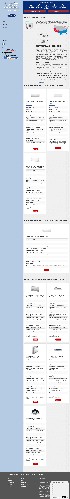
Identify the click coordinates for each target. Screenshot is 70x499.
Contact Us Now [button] (35, 11)
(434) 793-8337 (41, 82)
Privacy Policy (24, 484)
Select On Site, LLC (47, 494)
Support (5, 30)
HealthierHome (54, 6)
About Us (5, 40)
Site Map (10, 486)
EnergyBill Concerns (47, 6)
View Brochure (29, 105)
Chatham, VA (49, 485)
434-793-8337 (42, 479)
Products (5, 24)
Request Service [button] (58, 11)
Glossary (23, 486)
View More (35, 149)
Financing (5, 37)
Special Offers (6, 34)
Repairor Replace (39, 6)
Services (5, 27)
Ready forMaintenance (62, 6)
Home (4, 21)
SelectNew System (31, 6)
